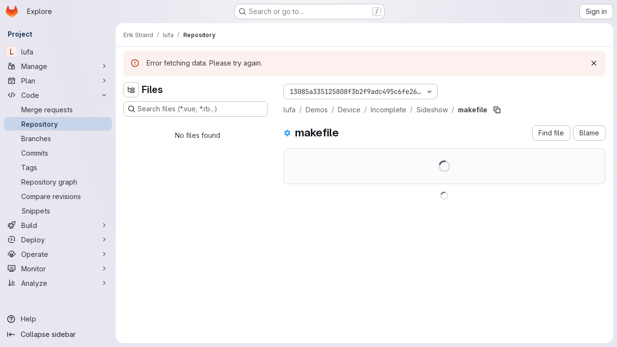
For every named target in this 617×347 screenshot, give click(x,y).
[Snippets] (58, 210)
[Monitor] (58, 268)
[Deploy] (58, 239)
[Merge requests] (58, 109)
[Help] (58, 319)
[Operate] (58, 254)
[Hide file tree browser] (131, 89)
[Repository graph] (58, 181)
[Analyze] (58, 283)
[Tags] (58, 167)
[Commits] (58, 153)
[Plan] (58, 80)
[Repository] (58, 124)
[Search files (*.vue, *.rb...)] (195, 109)
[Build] (58, 225)
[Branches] (58, 138)
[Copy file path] (497, 110)
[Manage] (58, 66)
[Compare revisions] (58, 196)
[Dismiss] (594, 63)
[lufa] (58, 51)
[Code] (58, 95)
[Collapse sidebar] (58, 334)
